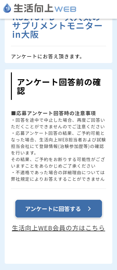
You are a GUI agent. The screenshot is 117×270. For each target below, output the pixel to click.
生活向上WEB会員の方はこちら (58, 227)
